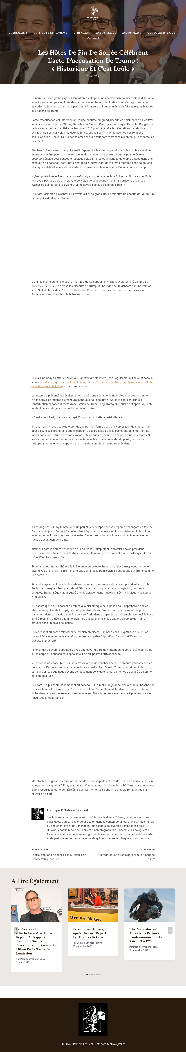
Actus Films (131, 32)
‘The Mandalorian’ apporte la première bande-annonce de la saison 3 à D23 (146, 935)
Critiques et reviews (50, 32)
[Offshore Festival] (93, 13)
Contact (93, 37)
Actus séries (106, 32)
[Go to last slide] (16, 930)
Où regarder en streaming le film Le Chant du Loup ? (125, 854)
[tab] (87, 974)
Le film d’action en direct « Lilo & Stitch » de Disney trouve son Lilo (60, 854)
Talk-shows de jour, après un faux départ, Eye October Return (90, 933)
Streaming (82, 32)
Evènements (18, 32)
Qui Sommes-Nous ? (162, 32)
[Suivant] (170, 930)
